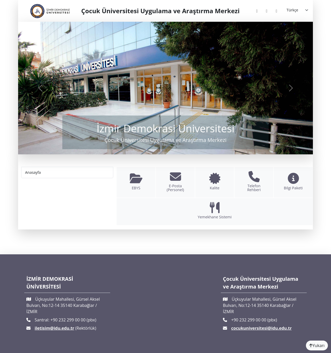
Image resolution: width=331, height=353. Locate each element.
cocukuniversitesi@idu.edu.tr (261, 328)
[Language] (297, 10)
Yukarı (317, 345)
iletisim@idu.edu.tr (54, 328)
